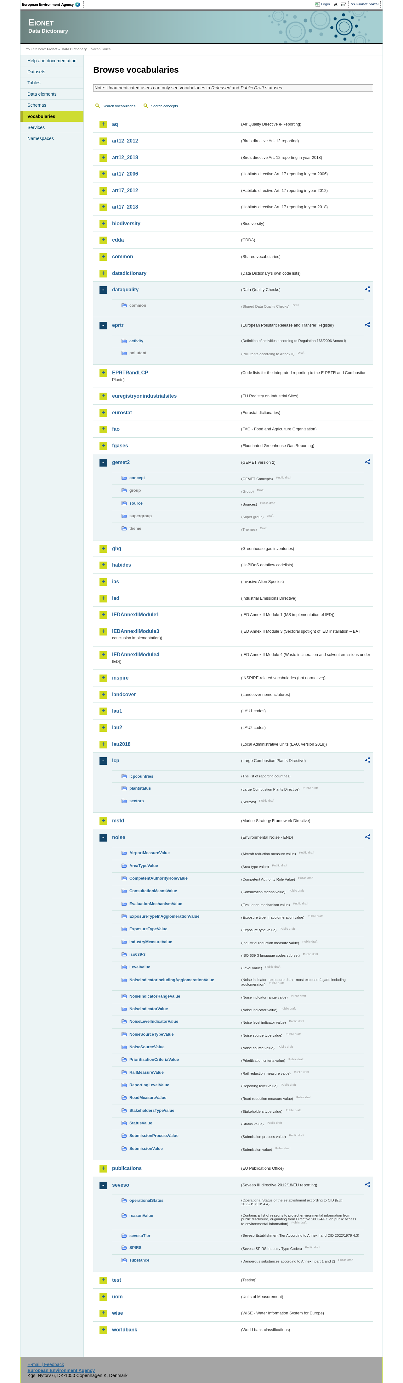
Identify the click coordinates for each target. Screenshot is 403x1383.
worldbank (124, 1329)
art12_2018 (125, 157)
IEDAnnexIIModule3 (135, 631)
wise (117, 1313)
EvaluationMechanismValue (155, 903)
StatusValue (140, 1123)
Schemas (36, 105)
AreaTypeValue (143, 865)
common (122, 256)
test (116, 1280)
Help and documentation (52, 60)
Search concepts (164, 106)
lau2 (117, 727)
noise (118, 837)
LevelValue (139, 967)
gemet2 (121, 462)
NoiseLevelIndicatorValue (153, 1021)
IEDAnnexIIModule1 (135, 614)
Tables (34, 82)
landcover (124, 694)
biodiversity (126, 223)
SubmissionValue (146, 1148)
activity (136, 341)
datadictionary (129, 273)
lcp (115, 760)
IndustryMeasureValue (150, 941)
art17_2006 (125, 173)
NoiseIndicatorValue (148, 1008)
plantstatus (140, 788)
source (136, 503)
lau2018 (121, 744)
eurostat (122, 412)
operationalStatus (146, 1200)
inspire (120, 677)
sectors (136, 800)
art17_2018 (125, 207)
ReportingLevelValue (149, 1085)
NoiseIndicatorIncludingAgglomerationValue (171, 979)
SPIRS (135, 1247)
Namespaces (40, 138)
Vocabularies (41, 116)
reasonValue (141, 1215)
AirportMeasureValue (149, 852)
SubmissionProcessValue (154, 1135)
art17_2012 (125, 190)
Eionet (52, 49)
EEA (53, 4)
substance (139, 1260)
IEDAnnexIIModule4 (135, 654)
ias (115, 581)
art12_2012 (125, 140)
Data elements (42, 94)
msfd (118, 820)
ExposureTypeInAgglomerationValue (164, 916)
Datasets (36, 71)
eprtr (117, 325)
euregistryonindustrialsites (144, 396)
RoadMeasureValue (147, 1097)
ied (115, 598)
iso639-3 (137, 954)
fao (116, 429)
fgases (120, 445)
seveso (120, 1185)
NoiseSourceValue (147, 1046)
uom (117, 1296)
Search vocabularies (119, 106)
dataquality (125, 289)
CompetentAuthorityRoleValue (158, 878)
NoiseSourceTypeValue (151, 1034)
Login (325, 4)
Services (36, 127)
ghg (116, 548)
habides (121, 565)
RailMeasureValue (146, 1072)
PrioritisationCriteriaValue (154, 1059)
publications (127, 1168)
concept (137, 477)
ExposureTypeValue (148, 929)
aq (115, 124)
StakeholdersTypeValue (151, 1110)
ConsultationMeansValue (153, 890)
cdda (118, 240)
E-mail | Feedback (45, 1364)
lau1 (117, 711)
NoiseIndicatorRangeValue (154, 996)
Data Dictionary (74, 49)
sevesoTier (139, 1235)
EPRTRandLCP (130, 372)
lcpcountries (141, 776)
